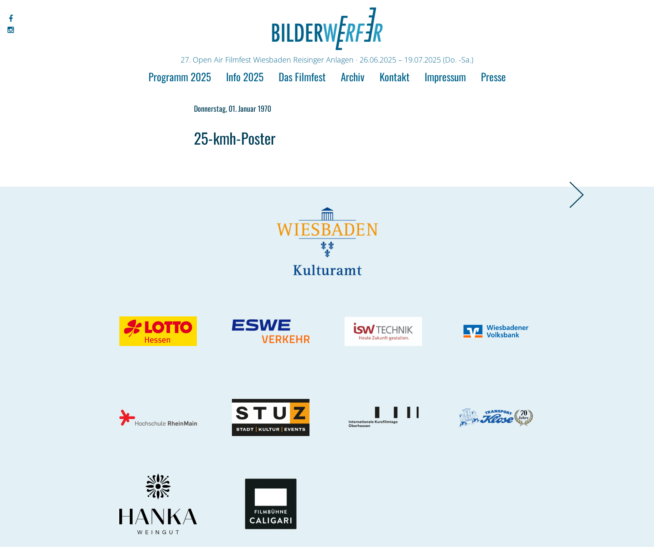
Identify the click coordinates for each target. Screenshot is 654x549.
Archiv (353, 76)
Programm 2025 (179, 76)
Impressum (445, 76)
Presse (493, 76)
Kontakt (395, 76)
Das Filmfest (302, 76)
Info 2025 (245, 76)
